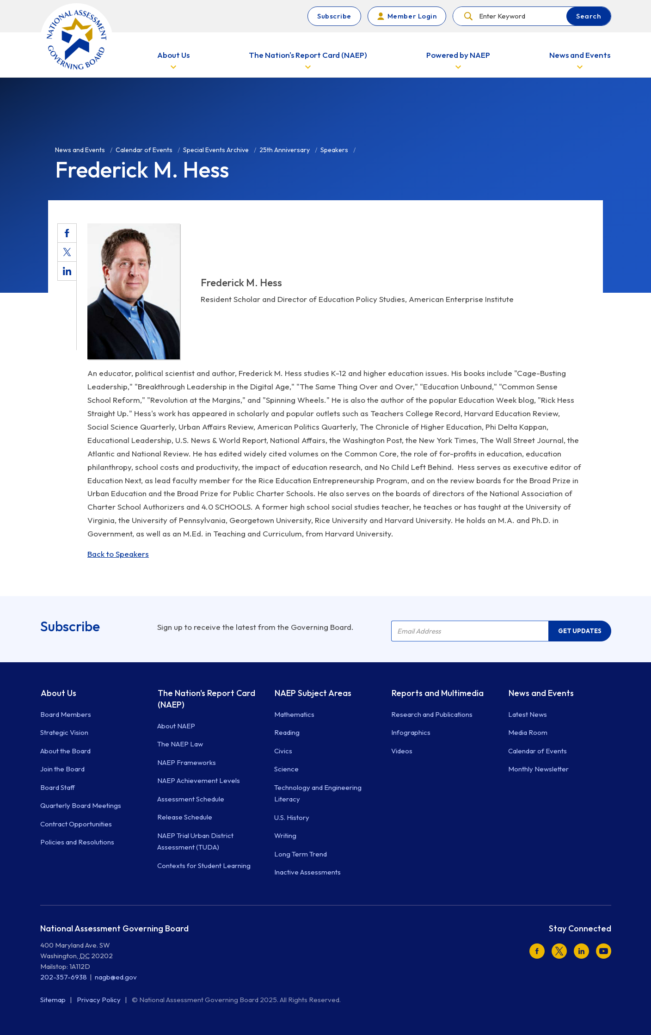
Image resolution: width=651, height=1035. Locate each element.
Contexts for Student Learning (204, 865)
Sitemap (53, 999)
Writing (285, 835)
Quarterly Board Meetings (80, 805)
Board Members (65, 714)
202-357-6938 (63, 977)
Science (286, 768)
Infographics (410, 732)
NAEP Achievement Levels (198, 780)
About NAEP (176, 725)
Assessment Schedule (190, 799)
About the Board (65, 750)
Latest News (527, 714)
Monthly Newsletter (538, 768)
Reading (287, 732)
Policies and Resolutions (77, 842)
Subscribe (334, 16)
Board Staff (57, 787)
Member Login (411, 16)
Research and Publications (432, 714)
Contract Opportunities (76, 823)
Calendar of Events (537, 750)
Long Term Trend (300, 854)
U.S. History (291, 817)
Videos (401, 750)
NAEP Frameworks (186, 762)
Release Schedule (184, 817)
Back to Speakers (118, 554)
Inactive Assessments (307, 872)
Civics (283, 750)
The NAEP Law (180, 743)
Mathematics (294, 714)
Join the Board (62, 768)
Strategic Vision (64, 732)
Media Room (527, 732)
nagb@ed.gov (116, 977)
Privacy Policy (99, 999)
